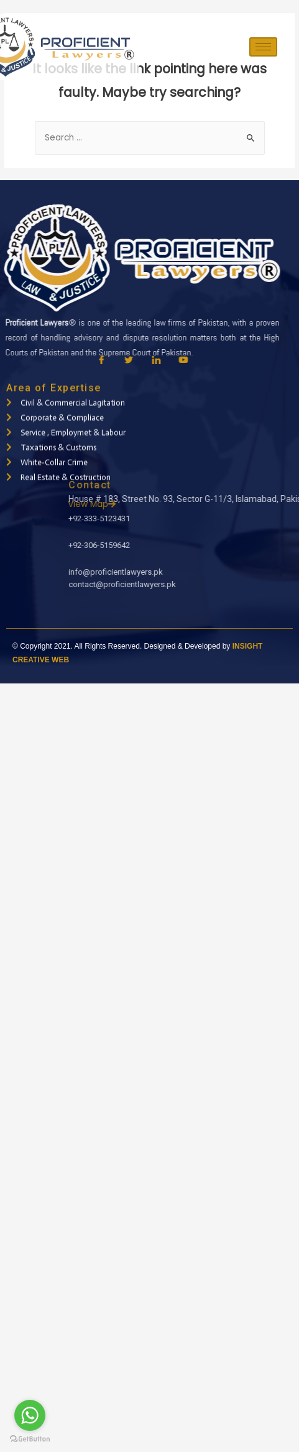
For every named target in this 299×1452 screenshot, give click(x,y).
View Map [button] (205, 504)
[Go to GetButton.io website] (30, 1439)
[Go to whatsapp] (29, 1415)
